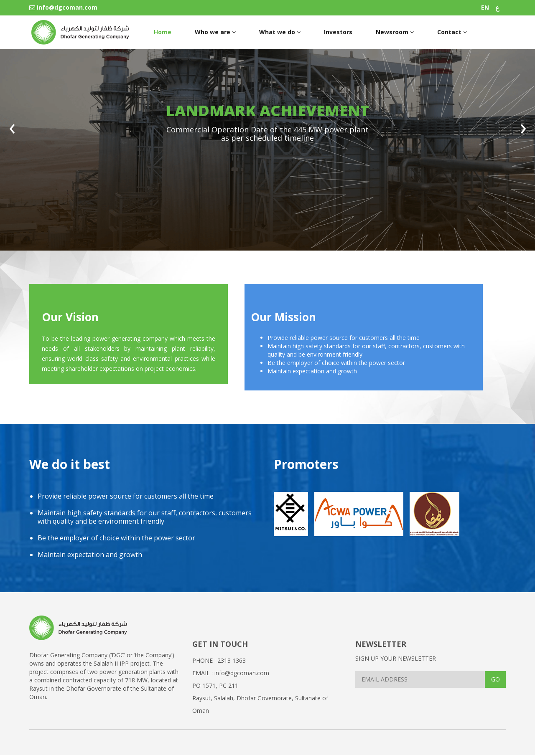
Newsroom (395, 32)
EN (485, 7)
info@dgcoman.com (63, 7)
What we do (280, 32)
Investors (338, 32)
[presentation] (11, 131)
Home (162, 32)
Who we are (215, 32)
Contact (452, 32)
